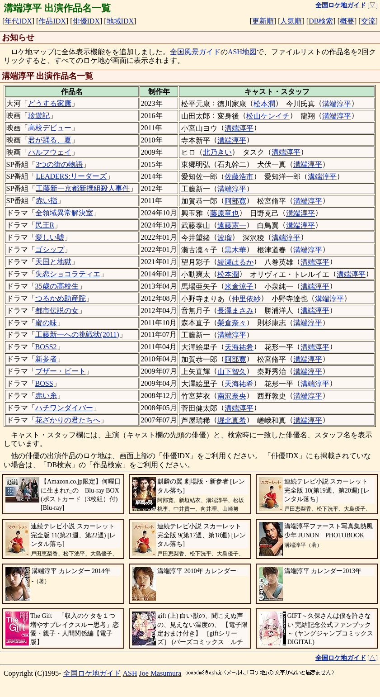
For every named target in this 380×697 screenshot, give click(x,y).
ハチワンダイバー (64, 408)
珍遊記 (39, 115)
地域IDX (120, 21)
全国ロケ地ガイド (92, 673)
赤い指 (46, 200)
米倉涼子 (239, 286)
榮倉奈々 (231, 323)
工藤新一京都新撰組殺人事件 (83, 188)
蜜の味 (46, 323)
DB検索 (321, 21)
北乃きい (217, 152)
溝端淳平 (336, 104)
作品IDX (52, 21)
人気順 (291, 21)
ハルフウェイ (49, 152)
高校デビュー (49, 128)
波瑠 (224, 238)
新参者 (46, 359)
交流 (368, 21)
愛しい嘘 (49, 237)
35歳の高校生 (57, 286)
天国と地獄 (53, 262)
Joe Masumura (160, 673)
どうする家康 (49, 103)
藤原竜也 (224, 213)
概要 (347, 21)
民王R (45, 225)
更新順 (263, 21)
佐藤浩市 (239, 176)
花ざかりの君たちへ (67, 420)
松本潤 (264, 104)
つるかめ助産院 (60, 298)
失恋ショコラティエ (67, 274)
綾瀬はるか (235, 262)
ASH (130, 673)
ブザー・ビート (60, 371)
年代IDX (18, 21)
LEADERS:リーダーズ (71, 176)
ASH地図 (242, 52)
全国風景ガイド (195, 52)
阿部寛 (235, 201)
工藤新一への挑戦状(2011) (77, 334)
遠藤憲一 (231, 225)
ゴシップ (49, 249)
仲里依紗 (246, 299)
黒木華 (235, 250)
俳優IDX (86, 21)
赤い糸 (46, 395)
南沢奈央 (231, 396)
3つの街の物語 (59, 164)
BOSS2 (46, 347)
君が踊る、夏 (49, 140)
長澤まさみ (235, 310)
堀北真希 (231, 420)
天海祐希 (239, 347)
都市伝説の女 (57, 310)
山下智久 (231, 371)
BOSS (44, 383)
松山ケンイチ (268, 116)
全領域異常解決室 (64, 213)
